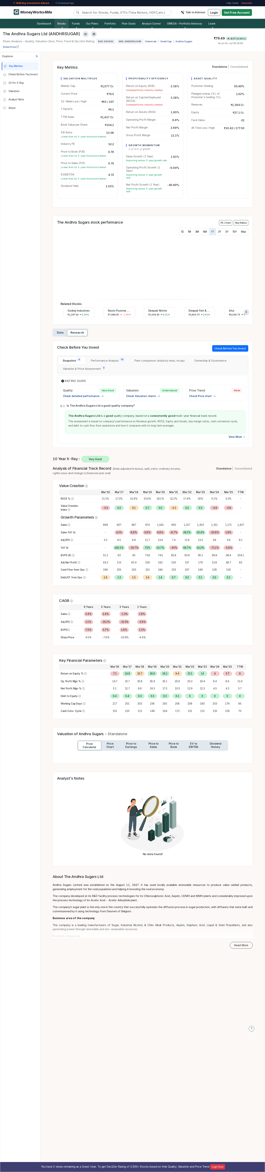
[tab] (72, 361)
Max (243, 231)
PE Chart (226, 222)
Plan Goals (129, 23)
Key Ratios (241, 222)
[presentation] (246, 311)
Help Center (232, 3)
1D (182, 231)
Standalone (219, 66)
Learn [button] (211, 23)
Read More (241, 945)
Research (77, 332)
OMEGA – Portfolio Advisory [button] (184, 23)
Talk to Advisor (193, 12)
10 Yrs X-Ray (13, 83)
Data (60, 332)
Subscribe (246, 3)
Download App (64, 3)
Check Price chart (202, 396)
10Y (235, 231)
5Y (227, 231)
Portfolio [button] (110, 23)
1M (189, 231)
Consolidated (239, 66)
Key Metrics (13, 66)
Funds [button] (76, 23)
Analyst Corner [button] (151, 23)
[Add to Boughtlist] (94, 34)
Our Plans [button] (92, 23)
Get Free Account (237, 12)
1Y (212, 231)
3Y (219, 231)
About (9, 108)
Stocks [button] (61, 23)
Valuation (11, 91)
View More (237, 436)
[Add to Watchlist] (86, 34)
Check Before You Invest (20, 75)
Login (214, 12)
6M (205, 231)
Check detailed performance (83, 396)
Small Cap (166, 41)
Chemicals (151, 41)
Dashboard (44, 23)
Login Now (218, 1166)
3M (197, 231)
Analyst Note (13, 100)
